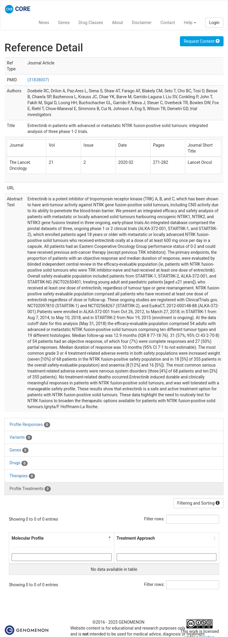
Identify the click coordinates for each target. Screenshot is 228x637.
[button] (110, 538)
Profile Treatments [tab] (30, 489)
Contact (167, 22)
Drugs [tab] (19, 463)
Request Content (202, 41)
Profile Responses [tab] (30, 424)
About (117, 22)
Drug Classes (91, 22)
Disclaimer (141, 22)
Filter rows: (154, 518)
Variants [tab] (21, 437)
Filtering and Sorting (198, 503)
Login (214, 22)
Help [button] (190, 22)
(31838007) (38, 79)
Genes (64, 22)
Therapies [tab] (22, 476)
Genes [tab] (19, 450)
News (44, 22)
